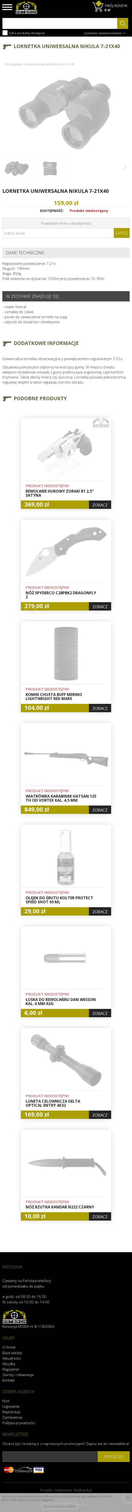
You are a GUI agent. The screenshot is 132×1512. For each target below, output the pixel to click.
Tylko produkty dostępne (23, 32)
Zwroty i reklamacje (18, 1374)
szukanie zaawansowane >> (105, 33)
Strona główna (14, 64)
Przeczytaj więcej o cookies (59, 1506)
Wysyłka (8, 1363)
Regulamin (10, 1369)
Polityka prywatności (18, 1422)
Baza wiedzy (12, 1352)
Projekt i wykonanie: (66, 1490)
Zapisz (121, 233)
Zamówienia (12, 1417)
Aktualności (11, 1358)
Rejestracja (11, 1411)
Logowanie (11, 1406)
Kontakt (8, 1380)
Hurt (6, 1400)
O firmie (9, 1347)
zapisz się (113, 1456)
